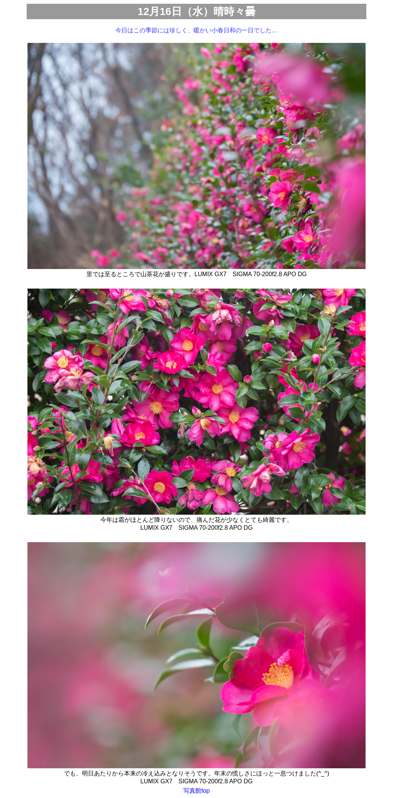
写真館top (196, 790)
